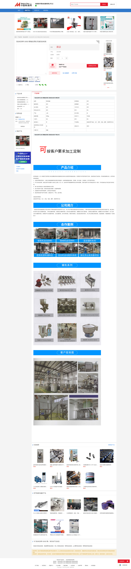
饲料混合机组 (68, 546)
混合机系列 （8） (21, 106)
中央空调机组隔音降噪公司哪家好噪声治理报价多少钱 (62, 31)
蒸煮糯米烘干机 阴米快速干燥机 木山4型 (42, 535)
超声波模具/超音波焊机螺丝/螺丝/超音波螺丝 (114, 54)
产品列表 (20, 37)
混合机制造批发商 (70, 559)
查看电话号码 (92, 65)
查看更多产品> (111, 444)
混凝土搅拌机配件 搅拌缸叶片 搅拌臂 (112, 68)
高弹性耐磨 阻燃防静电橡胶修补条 (108, 513)
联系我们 (44, 565)
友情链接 (93, 565)
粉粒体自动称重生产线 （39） (24, 97)
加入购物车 (66, 73)
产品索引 (18, 166)
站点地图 (58, 565)
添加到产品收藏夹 (20, 168)
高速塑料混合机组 (49, 546)
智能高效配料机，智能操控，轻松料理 (58, 513)
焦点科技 (67, 567)
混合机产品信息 (60, 559)
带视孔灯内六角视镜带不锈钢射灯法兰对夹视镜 (61, 535)
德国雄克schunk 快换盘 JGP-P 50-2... (75, 535)
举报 (27, 84)
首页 (16, 37)
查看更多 (23, 126)
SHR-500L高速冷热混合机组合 (40, 31)
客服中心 (51, 565)
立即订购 (74, 73)
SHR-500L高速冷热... (20, 148)
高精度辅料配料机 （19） (23, 102)
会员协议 (73, 565)
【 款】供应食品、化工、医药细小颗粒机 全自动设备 (78, 31)
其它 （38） (20, 108)
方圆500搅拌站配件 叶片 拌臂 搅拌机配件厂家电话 (94, 31)
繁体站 (86, 565)
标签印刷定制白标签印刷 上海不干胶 (112, 83)
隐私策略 (66, 565)
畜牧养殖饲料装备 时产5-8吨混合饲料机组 (25, 31)
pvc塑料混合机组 (77, 546)
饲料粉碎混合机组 (87, 546)
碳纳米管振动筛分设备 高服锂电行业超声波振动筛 (94, 513)
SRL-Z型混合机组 (59, 546)
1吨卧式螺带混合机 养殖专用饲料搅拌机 (109, 31)
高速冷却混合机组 (38, 546)
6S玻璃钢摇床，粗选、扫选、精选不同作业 (76, 513)
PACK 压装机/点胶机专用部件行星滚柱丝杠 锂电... (44, 513)
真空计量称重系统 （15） (23, 99)
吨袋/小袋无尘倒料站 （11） (23, 104)
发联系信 (54, 73)
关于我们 (37, 565)
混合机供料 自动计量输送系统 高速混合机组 (68, 561)
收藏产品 (19, 84)
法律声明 (80, 565)
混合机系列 (25, 37)
